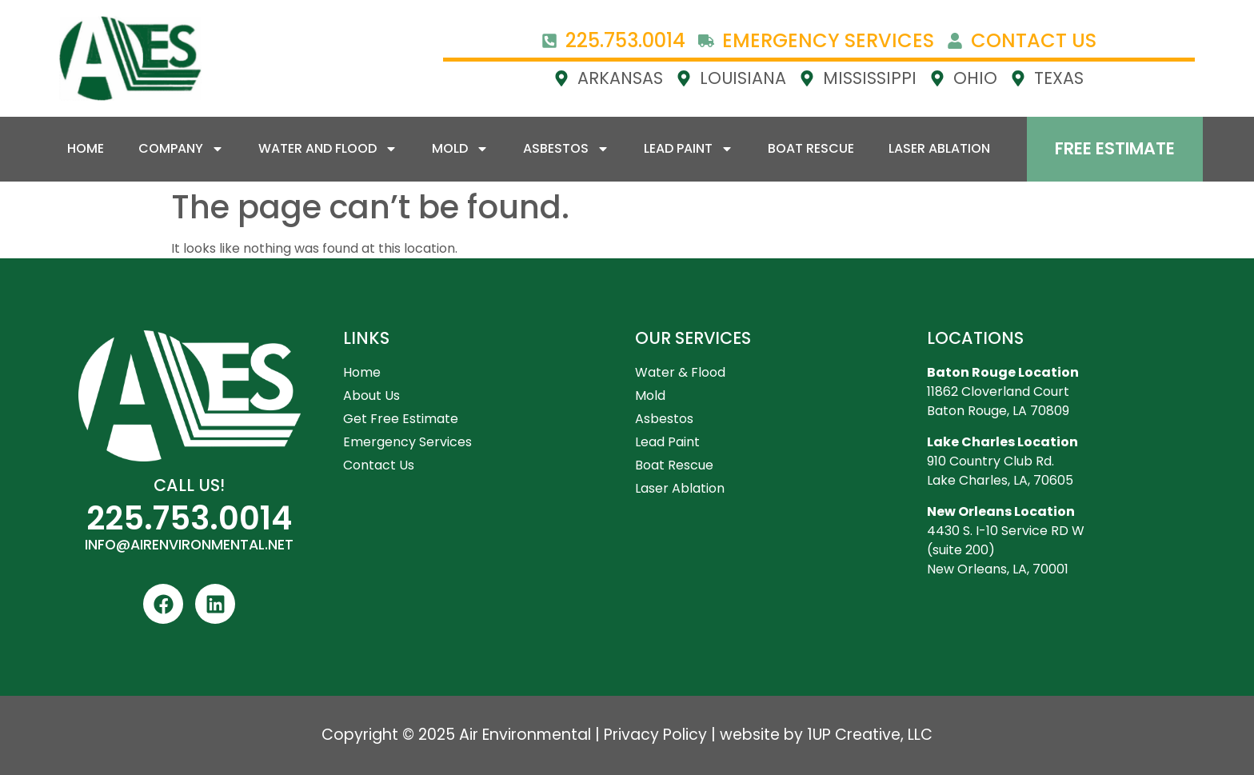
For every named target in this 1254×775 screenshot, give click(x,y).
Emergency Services (407, 442)
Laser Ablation (939, 148)
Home (85, 148)
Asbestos (566, 148)
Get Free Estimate (400, 418)
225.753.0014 (189, 518)
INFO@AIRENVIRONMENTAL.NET (189, 544)
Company (181, 148)
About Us (371, 395)
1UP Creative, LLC (870, 734)
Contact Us (378, 465)
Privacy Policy (655, 734)
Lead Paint (688, 148)
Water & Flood (680, 372)
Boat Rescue (811, 148)
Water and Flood (327, 148)
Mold (460, 148)
